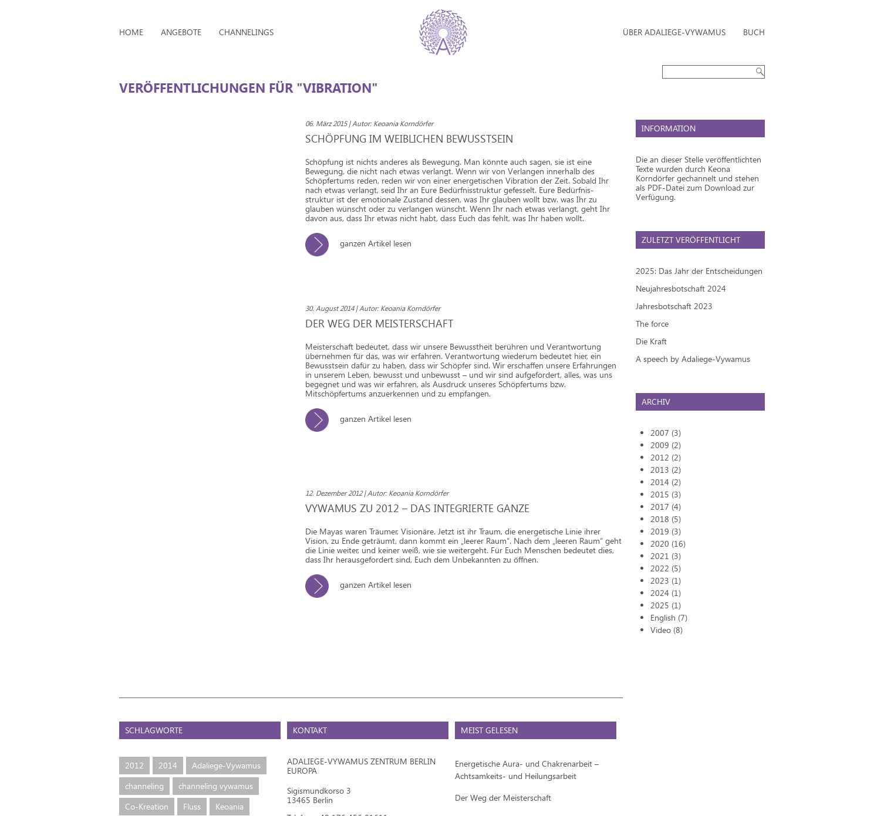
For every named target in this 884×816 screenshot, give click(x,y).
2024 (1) (665, 592)
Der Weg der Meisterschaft (503, 797)
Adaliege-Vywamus (226, 765)
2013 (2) (665, 469)
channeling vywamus (215, 785)
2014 (167, 765)
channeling (144, 785)
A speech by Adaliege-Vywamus (693, 358)
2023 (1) (665, 580)
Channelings (246, 32)
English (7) (668, 617)
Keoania (229, 806)
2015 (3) (665, 494)
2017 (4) (665, 506)
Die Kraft (651, 341)
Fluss (192, 806)
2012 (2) (665, 457)
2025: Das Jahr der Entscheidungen (699, 270)
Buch (754, 32)
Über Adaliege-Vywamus (674, 32)
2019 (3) (665, 531)
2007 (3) (665, 432)
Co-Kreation (146, 806)
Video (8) (666, 629)
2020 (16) (668, 543)
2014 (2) (665, 481)
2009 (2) (665, 445)
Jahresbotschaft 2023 (674, 305)
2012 (134, 765)
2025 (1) (665, 605)
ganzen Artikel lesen (362, 243)
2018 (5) (665, 518)
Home (131, 32)
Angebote (181, 32)
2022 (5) (665, 568)
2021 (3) (665, 555)
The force (652, 323)
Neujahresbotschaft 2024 (681, 288)
